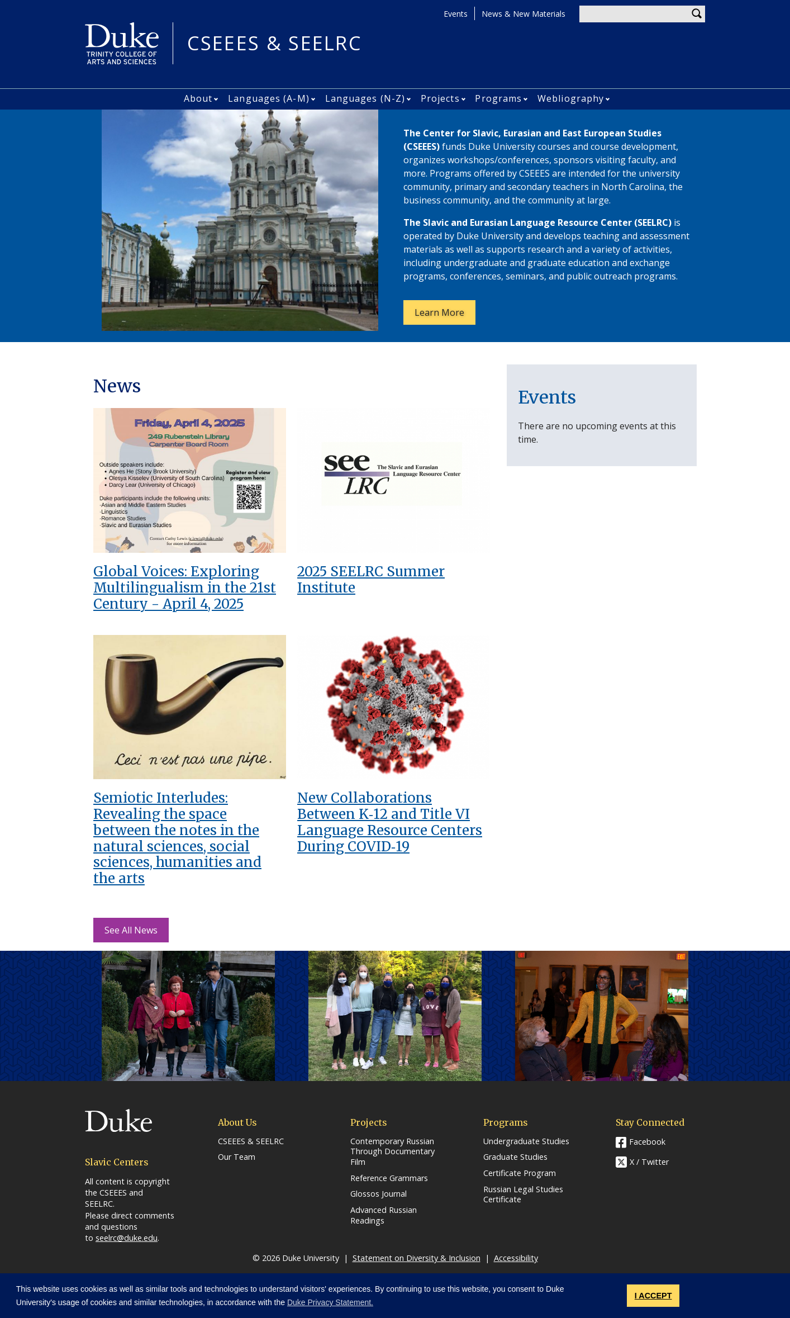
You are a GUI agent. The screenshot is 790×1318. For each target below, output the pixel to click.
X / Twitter (649, 1161)
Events (456, 13)
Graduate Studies (515, 1157)
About (198, 98)
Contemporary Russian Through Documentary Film (392, 1151)
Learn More (445, 315)
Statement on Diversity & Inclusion (416, 1258)
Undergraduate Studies (526, 1141)
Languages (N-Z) (365, 98)
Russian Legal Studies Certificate (523, 1194)
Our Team (236, 1157)
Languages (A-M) (269, 98)
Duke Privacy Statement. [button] (330, 1302)
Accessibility (516, 1258)
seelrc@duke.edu (127, 1237)
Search (696, 14)
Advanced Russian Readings (383, 1215)
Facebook (647, 1141)
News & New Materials (523, 13)
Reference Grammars (389, 1178)
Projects (440, 98)
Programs (498, 98)
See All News (131, 930)
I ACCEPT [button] (653, 1295)
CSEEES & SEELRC (274, 43)
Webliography (570, 98)
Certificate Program (519, 1173)
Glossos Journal (378, 1194)
